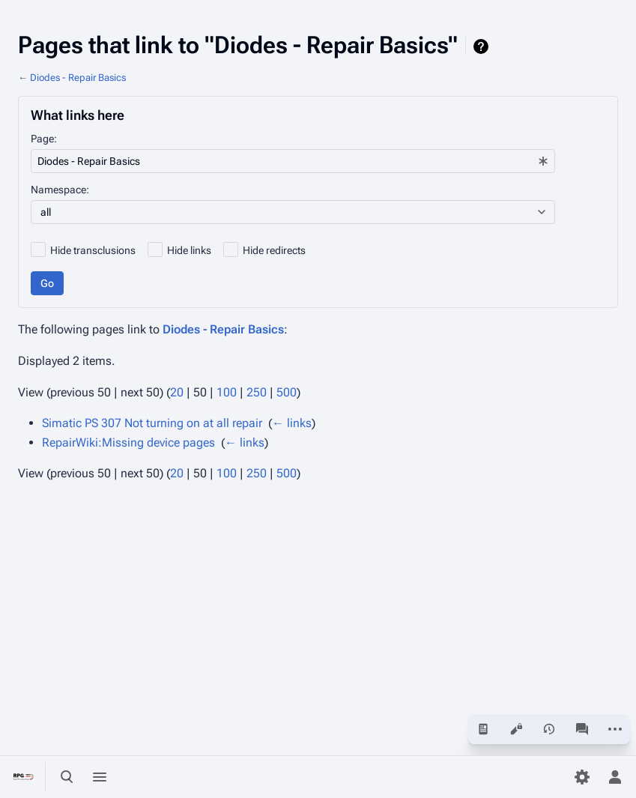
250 (256, 392)
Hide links (189, 250)
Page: (44, 139)
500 (286, 392)
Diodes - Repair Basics (78, 77)
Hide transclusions (93, 250)
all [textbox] (45, 212)
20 (177, 392)
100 (226, 392)
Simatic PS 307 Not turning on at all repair (152, 423)
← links (292, 423)
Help (482, 46)
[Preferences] (582, 777)
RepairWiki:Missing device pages (128, 442)
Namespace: (60, 190)
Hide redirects (274, 250)
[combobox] (293, 161)
